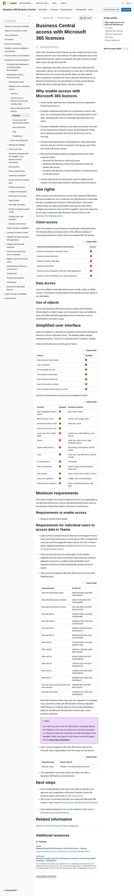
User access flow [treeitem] (19, 127)
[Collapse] (29, 16)
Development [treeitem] (12, 273)
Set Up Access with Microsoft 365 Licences (79, 803)
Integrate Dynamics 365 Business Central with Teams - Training (61, 848)
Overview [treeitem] (14, 94)
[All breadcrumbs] (38, 18)
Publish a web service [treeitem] (17, 187)
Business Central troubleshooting (55, 813)
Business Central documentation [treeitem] (17, 26)
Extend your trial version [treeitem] (18, 196)
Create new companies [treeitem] (17, 176)
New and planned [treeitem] (11, 35)
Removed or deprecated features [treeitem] (16, 288)
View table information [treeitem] (17, 205)
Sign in (128, 3)
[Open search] (122, 3)
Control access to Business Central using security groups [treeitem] (19, 101)
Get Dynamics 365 (111, 10)
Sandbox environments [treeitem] (17, 224)
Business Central (63, 18)
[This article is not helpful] (127, 48)
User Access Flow (75, 796)
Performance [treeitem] (11, 282)
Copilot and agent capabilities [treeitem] (18, 228)
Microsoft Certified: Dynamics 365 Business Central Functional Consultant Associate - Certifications (66, 859)
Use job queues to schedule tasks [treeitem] (19, 181)
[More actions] (96, 18)
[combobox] (16, 21)
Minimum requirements (113, 34)
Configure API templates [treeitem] (18, 192)
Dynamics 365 (48, 18)
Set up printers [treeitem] (14, 167)
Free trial (126, 10)
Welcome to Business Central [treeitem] (16, 31)
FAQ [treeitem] (14, 132)
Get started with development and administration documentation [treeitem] (18, 67)
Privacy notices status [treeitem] (17, 171)
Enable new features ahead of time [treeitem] (19, 210)
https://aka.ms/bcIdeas (59, 740)
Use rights (109, 28)
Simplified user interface (114, 31)
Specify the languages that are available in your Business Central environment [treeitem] (19, 158)
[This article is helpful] (124, 48)
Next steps (109, 37)
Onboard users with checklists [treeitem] (16, 218)
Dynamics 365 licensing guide (48, 216)
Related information (112, 40)
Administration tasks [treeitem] (16, 82)
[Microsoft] (4, 3)
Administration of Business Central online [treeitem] (17, 267)
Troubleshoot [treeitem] (17, 136)
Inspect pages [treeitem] (14, 200)
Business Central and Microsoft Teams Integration (57, 826)
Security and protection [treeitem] (15, 278)
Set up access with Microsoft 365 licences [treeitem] (21, 121)
